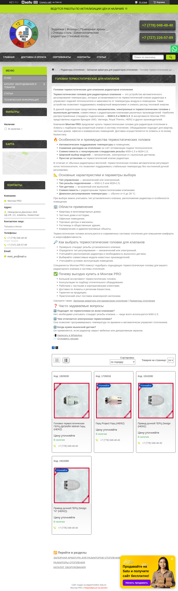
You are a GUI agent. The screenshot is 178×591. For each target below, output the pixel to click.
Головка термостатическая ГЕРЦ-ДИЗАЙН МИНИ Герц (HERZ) (69, 426)
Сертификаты (62, 57)
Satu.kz (103, 585)
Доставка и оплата (33, 57)
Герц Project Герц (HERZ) (110, 423)
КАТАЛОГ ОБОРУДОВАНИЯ (69, 567)
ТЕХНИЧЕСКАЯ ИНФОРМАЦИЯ (21, 99)
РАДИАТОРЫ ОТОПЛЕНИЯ (69, 562)
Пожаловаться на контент (96, 588)
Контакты (83, 57)
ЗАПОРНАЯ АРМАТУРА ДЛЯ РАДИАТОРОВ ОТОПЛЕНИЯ (86, 557)
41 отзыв (143, 2)
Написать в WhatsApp (69, 335)
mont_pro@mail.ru (16, 256)
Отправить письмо (67, 338)
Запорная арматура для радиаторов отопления (112, 69)
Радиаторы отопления (73, 69)
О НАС (7, 78)
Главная (8, 57)
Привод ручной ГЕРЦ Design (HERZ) (154, 425)
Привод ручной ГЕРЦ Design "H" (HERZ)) (70, 509)
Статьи (101, 57)
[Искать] (171, 57)
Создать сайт (45, 2)
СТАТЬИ (8, 93)
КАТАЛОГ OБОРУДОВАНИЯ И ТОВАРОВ (20, 86)
